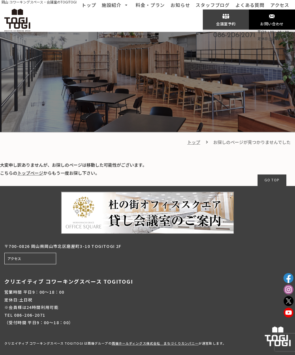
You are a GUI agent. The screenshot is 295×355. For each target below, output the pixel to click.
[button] (126, 4)
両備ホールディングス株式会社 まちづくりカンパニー (155, 343)
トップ (193, 142)
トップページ (30, 173)
